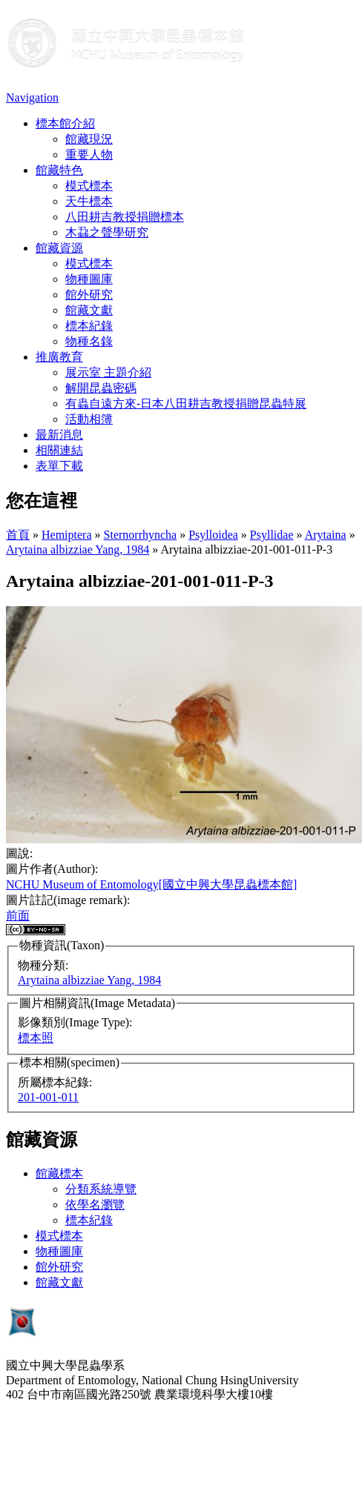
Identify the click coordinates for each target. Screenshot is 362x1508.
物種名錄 (89, 341)
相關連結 (59, 450)
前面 (18, 915)
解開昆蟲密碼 (100, 388)
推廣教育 (59, 357)
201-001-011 (48, 1097)
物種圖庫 (89, 279)
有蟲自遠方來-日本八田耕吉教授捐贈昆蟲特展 (185, 403)
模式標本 (89, 185)
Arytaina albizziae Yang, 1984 (77, 549)
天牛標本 (89, 201)
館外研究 (89, 294)
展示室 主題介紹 (108, 372)
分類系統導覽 (100, 1189)
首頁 (18, 534)
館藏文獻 (89, 310)
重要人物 (89, 154)
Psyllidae (272, 534)
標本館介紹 (65, 123)
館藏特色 (59, 170)
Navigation (32, 97)
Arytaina (325, 534)
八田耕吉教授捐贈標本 (124, 216)
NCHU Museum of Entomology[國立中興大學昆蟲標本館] (151, 884)
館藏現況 (89, 139)
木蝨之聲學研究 (106, 232)
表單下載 (59, 465)
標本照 (35, 1038)
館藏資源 (59, 248)
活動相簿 (89, 419)
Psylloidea (213, 534)
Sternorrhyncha (140, 534)
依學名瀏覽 (95, 1204)
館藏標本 (59, 1173)
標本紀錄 (89, 325)
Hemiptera (67, 534)
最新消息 (59, 434)
